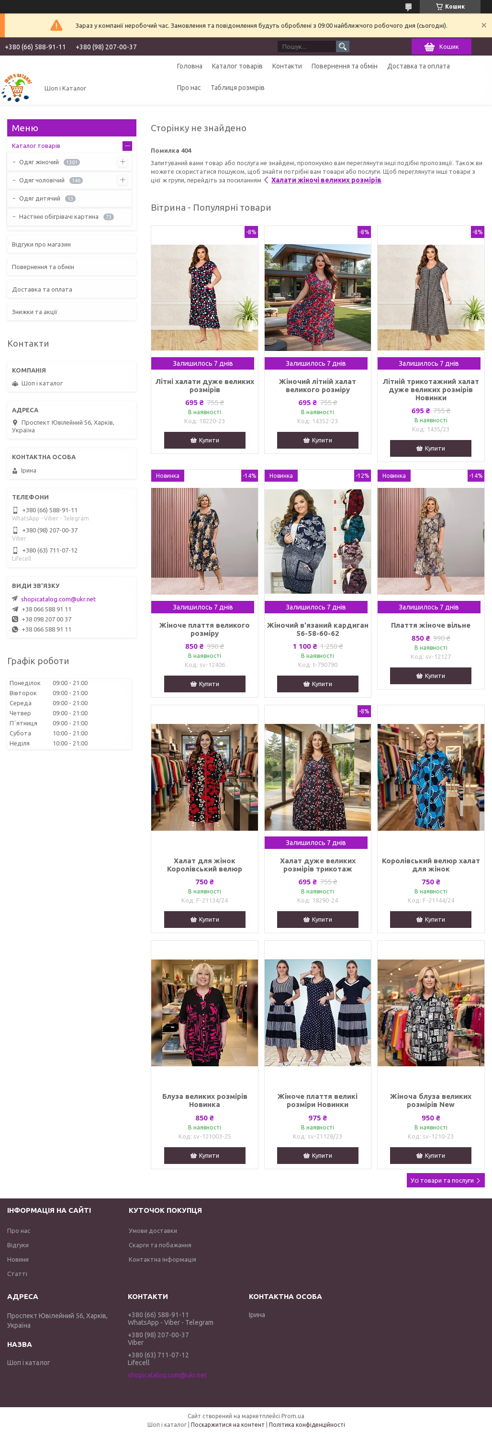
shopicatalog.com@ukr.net (58, 599)
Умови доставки (153, 1230)
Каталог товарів (237, 66)
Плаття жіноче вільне (430, 625)
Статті (17, 1273)
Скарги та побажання (160, 1245)
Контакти (287, 66)
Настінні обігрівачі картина (59, 216)
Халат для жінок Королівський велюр (204, 865)
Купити (209, 440)
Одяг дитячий (39, 198)
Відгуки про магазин (41, 244)
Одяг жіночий (39, 161)
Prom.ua (292, 1416)
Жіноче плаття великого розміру (204, 629)
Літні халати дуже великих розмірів (204, 385)
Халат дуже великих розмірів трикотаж (318, 865)
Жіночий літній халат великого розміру (317, 385)
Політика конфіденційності (307, 1425)
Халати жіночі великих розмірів (326, 180)
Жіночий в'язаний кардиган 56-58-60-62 (318, 629)
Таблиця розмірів (238, 87)
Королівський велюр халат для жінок (431, 865)
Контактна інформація (162, 1259)
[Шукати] (342, 46)
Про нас (189, 87)
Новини (18, 1259)
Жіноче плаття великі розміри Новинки (318, 1100)
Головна (189, 66)
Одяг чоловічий (42, 180)
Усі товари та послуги (442, 1180)
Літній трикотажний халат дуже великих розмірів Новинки (430, 389)
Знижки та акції (34, 311)
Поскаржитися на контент (228, 1425)
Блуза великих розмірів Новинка (204, 1100)
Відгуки (18, 1245)
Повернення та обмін (345, 66)
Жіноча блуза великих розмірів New (430, 1100)
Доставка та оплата (418, 66)
